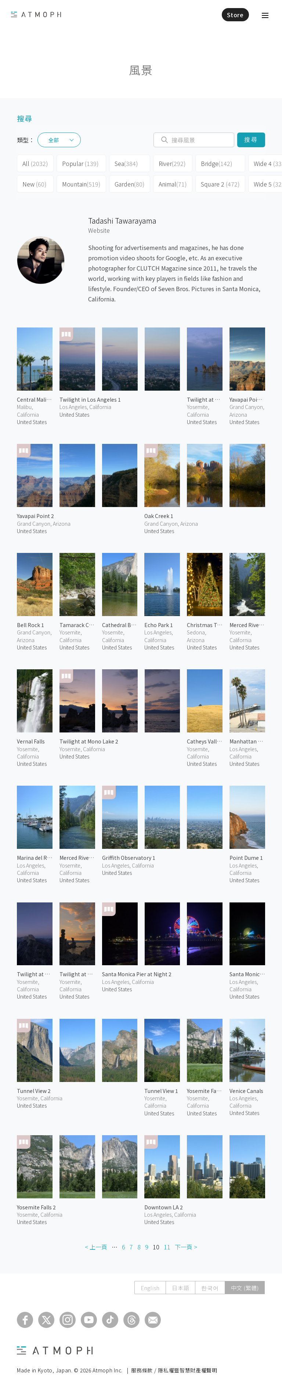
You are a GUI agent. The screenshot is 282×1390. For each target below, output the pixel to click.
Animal (173, 184)
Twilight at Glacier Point (35, 974)
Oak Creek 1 (158, 516)
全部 (53, 140)
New (34, 184)
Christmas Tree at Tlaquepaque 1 (205, 625)
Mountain (81, 184)
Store (235, 14)
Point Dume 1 (246, 857)
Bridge (216, 163)
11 (167, 1246)
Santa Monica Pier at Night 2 (136, 974)
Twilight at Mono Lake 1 (77, 974)
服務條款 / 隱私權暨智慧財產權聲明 (174, 1370)
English (150, 1288)
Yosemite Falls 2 (36, 1207)
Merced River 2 (247, 625)
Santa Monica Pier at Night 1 (247, 974)
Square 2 (220, 184)
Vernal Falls (31, 741)
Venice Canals (246, 1090)
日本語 (180, 1288)
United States (32, 422)
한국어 (209, 1288)
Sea (126, 163)
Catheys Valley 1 (205, 741)
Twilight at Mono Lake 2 (88, 741)
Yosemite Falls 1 (205, 1090)
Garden (130, 184)
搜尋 (251, 140)
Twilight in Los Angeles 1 (90, 399)
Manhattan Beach (247, 741)
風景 (141, 69)
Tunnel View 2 (34, 1090)
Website (99, 230)
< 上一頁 (96, 1246)
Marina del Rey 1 (35, 857)
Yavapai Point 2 (35, 516)
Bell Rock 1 (30, 625)
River (172, 163)
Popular (80, 163)
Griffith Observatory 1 (128, 857)
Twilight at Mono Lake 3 (205, 399)
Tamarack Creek (77, 625)
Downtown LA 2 (163, 1207)
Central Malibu (35, 399)
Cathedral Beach (120, 625)
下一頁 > (186, 1246)
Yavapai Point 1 (247, 399)
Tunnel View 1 (161, 1090)
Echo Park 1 (158, 625)
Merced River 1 (77, 857)
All (35, 163)
